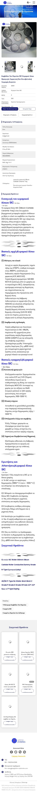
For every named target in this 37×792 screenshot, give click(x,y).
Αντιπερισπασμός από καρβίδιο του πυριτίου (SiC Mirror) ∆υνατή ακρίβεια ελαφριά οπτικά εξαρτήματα (9, 718)
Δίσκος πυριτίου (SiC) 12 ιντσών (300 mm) (27, 653)
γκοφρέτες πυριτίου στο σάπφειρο (14, 613)
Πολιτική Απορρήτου (15, 782)
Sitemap (24, 782)
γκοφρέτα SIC (7, 609)
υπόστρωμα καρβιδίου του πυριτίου (14, 605)
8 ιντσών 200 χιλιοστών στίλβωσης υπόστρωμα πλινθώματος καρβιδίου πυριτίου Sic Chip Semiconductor (9, 653)
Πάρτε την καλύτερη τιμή (10, 109)
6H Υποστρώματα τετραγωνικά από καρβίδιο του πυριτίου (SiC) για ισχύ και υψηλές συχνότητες (27, 686)
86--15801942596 (11, 762)
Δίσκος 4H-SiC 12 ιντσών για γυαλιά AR (10, 686)
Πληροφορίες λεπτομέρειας (9, 115)
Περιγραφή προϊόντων (27, 115)
